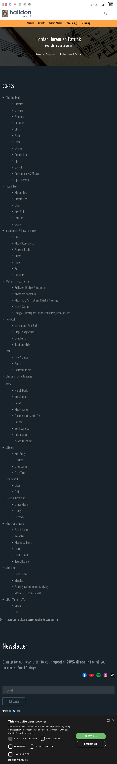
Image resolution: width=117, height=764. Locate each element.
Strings (18, 148)
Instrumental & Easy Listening (21, 230)
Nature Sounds (22, 306)
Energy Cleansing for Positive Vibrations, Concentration (42, 313)
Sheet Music (55, 23)
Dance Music (21, 504)
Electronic (20, 517)
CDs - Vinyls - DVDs (16, 599)
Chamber (19, 123)
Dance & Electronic (15, 498)
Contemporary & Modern (27, 173)
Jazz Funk (19, 211)
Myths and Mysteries (25, 294)
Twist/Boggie (22, 561)
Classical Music (13, 97)
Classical (19, 104)
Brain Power (21, 574)
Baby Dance (21, 466)
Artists (41, 23)
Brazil (18, 363)
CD (16, 612)
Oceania (19, 403)
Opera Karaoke (22, 180)
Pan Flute (19, 275)
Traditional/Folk (22, 344)
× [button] (113, 720)
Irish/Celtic (20, 396)
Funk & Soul (12, 479)
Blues (17, 205)
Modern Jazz (21, 192)
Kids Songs (20, 454)
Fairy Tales (20, 472)
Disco (17, 485)
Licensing (85, 23)
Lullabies (19, 460)
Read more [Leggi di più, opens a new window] (27, 733)
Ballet (18, 135)
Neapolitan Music (23, 441)
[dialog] (58, 740)
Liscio (17, 548)
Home (38, 54)
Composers (50, 54)
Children (10, 447)
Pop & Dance (21, 357)
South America (22, 428)
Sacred (18, 167)
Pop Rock (10, 319)
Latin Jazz (20, 218)
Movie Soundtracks (24, 243)
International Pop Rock (26, 325)
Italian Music (21, 434)
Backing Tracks (23, 249)
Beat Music (20, 338)
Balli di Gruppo (22, 530)
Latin (8, 351)
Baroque (19, 110)
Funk (17, 492)
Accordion (20, 536)
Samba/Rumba (22, 555)
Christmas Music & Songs (19, 376)
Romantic (19, 116)
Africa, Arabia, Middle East (28, 416)
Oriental (18, 422)
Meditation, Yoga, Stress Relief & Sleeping (36, 300)
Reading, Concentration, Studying (31, 586)
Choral (18, 129)
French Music (21, 390)
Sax (17, 268)
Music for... (11, 568)
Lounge (18, 510)
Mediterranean (22, 409)
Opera (18, 161)
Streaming (71, 23)
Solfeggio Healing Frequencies (30, 287)
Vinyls (18, 606)
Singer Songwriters (24, 332)
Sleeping (19, 580)
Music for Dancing (15, 523)
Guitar (18, 256)
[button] (40, 760)
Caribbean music (23, 370)
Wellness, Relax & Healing (28, 593)
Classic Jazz (21, 199)
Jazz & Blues (12, 186)
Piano (17, 142)
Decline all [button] (90, 744)
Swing (18, 224)
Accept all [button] (91, 736)
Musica (30, 23)
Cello (17, 237)
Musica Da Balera (24, 542)
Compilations (21, 154)
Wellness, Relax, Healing (18, 281)
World (8, 384)
